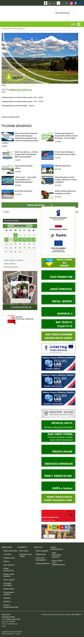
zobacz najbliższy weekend (14, 260)
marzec (5, 226)
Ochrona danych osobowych (8, 593)
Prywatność (6, 601)
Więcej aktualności (36, 205)
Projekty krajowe (40, 554)
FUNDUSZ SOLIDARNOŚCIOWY (56, 548)
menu (73, 24)
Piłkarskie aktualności (63, 166)
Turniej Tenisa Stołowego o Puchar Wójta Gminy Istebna (65, 153)
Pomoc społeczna (9, 565)
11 (29, 240)
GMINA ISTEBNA (7, 547)
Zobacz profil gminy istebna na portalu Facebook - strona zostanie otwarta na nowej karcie (75, 3)
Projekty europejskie (41, 551)
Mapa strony (54, 3)
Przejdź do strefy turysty (82, 48)
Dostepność (7, 598)
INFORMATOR (22, 547)
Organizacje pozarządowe (7, 584)
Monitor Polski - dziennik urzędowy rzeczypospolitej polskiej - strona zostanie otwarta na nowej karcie (58, 408)
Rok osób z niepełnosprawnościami (10, 606)
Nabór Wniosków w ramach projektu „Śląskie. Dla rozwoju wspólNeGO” (66, 179)
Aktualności (6, 29)
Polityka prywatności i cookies (11, 634)
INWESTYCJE (38, 547)
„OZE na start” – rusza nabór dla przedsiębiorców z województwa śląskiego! (25, 179)
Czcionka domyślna (58, 3)
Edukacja (6, 561)
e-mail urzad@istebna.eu (10, 624)
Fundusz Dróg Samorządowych (40, 559)
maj (35, 226)
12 (33, 240)
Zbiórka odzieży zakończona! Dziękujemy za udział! (65, 192)
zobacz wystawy (10, 263)
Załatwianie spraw (9, 558)
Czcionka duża (67, 3)
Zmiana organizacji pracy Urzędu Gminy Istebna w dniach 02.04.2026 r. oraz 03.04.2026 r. (66, 135)
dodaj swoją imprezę (11, 267)
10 (24, 240)
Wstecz (6, 212)
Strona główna (45, 3)
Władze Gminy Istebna (10, 551)
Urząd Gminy (7, 554)
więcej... (4, 626)
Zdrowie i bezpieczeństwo (8, 569)
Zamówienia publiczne (42, 563)
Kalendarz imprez (8, 589)
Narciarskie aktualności (23, 191)
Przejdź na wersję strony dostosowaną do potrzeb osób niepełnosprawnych (50, 3)
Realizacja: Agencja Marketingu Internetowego (56, 614)
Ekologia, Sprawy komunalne (8, 575)
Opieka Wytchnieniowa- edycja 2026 (57, 555)
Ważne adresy (23, 551)
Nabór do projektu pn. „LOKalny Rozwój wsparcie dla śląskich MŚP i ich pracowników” (26, 154)
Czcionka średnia (62, 3)
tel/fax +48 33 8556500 (8, 621)
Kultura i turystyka (8, 580)
